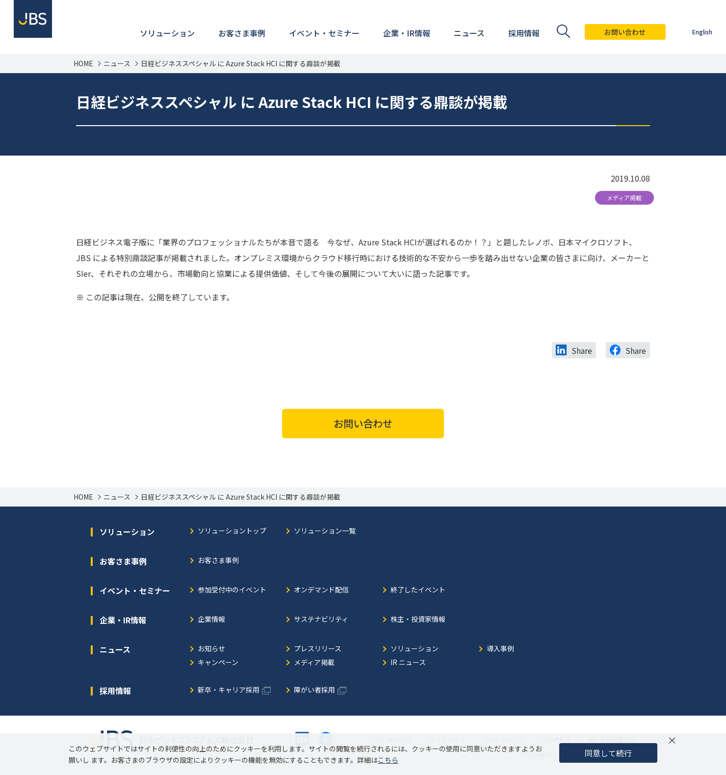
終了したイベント (417, 590)
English (696, 31)
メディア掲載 (624, 197)
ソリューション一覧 (325, 531)
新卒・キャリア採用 (228, 690)
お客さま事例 (218, 561)
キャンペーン (218, 663)
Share (581, 350)
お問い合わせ (619, 32)
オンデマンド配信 (321, 590)
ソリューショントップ (232, 531)
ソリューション (414, 649)
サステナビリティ (321, 619)
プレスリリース (317, 649)
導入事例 (500, 649)
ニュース (117, 63)
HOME (83, 63)
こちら (388, 760)
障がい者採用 (314, 690)
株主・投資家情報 (417, 619)
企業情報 (211, 619)
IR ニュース (408, 663)
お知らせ (211, 649)
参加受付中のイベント (232, 590)
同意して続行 (608, 753)
